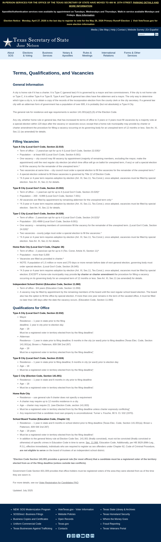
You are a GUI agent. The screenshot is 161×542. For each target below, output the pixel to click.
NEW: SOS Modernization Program (31, 509)
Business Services (47, 54)
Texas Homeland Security (116, 514)
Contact (122, 29)
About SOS (10, 54)
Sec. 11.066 (92, 442)
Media (94, 29)
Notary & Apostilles (67, 54)
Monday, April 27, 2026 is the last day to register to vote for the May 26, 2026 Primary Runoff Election (76, 20)
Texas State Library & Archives (119, 509)
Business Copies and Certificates (30, 519)
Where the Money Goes (115, 519)
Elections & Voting (28, 54)
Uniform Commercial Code (27, 523)
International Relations (108, 54)
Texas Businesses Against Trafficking (32, 528)
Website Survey (136, 29)
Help (113, 29)
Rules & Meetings (87, 54)
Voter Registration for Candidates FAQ (58, 482)
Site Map (104, 29)
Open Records (65, 519)
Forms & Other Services (132, 54)
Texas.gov (63, 523)
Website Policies (67, 514)
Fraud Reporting (111, 523)
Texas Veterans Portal (114, 528)
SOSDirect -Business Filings (28, 514)
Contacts (62, 528)
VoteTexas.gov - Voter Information (76, 509)
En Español (152, 29)
